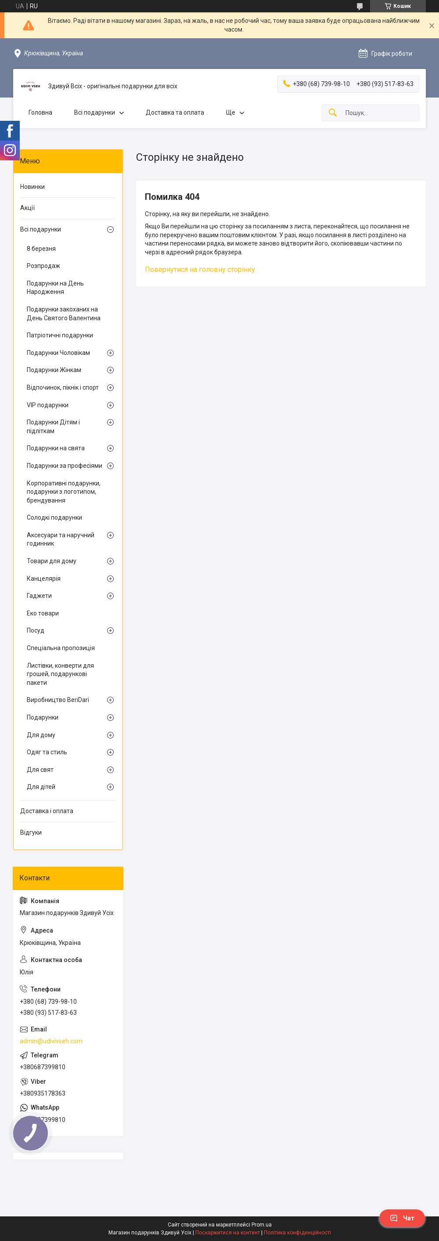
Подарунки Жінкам (54, 369)
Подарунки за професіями (64, 465)
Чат (402, 1218)
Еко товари (43, 613)
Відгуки (31, 832)
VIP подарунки (47, 405)
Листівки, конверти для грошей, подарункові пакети (60, 674)
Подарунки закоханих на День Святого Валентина (64, 314)
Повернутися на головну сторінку (200, 269)
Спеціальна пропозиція (61, 647)
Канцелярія (44, 578)
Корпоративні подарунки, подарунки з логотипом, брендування (64, 492)
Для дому (41, 734)
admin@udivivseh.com (51, 1041)
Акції (27, 207)
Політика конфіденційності (297, 1233)
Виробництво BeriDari (58, 699)
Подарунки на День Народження (55, 288)
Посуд (35, 630)
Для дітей (41, 786)
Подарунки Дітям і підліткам (53, 426)
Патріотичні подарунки (60, 335)
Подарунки (42, 717)
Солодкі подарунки (54, 517)
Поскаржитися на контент (227, 1233)
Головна (40, 112)
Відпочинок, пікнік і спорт (63, 387)
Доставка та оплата (175, 112)
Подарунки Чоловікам (58, 352)
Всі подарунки (94, 112)
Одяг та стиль (47, 752)
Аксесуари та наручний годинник (60, 539)
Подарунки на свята (56, 448)
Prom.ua (262, 1225)
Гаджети (39, 595)
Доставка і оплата (46, 810)
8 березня (41, 248)
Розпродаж (43, 265)
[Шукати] (333, 113)
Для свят (40, 769)
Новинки (32, 186)
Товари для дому (51, 560)
